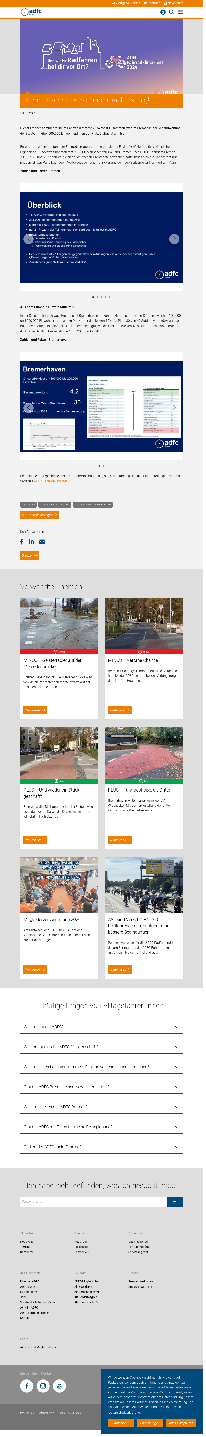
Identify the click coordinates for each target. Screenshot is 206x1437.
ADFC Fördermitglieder (34, 1312)
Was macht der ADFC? (44, 1026)
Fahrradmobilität (139, 1247)
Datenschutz (46, 1413)
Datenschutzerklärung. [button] (125, 1412)
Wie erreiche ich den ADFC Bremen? (55, 1106)
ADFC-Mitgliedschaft (87, 1281)
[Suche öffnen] (171, 12)
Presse (133, 1273)
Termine (25, 1247)
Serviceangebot (138, 1252)
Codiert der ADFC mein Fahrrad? (52, 1146)
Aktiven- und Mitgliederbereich (39, 1347)
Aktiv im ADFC (29, 1307)
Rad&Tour (80, 1241)
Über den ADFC (29, 1281)
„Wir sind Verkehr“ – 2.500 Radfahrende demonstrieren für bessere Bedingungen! (138, 926)
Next (174, 239)
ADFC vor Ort (28, 1286)
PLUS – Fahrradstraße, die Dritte (139, 790)
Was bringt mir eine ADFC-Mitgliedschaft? (61, 1046)
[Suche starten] (175, 1202)
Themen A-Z (81, 1252)
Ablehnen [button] (121, 1423)
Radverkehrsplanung (55, 504)
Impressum (27, 1413)
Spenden (152, 3)
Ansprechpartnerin (140, 1286)
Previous (28, 239)
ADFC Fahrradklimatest (50, 481)
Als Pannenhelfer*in (86, 1302)
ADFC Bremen (30, 1273)
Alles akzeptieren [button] (181, 1423)
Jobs (23, 1297)
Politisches (81, 1247)
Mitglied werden (126, 3)
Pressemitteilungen (140, 1281)
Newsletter (173, 3)
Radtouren (27, 1252)
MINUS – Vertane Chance (133, 660)
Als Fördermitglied (85, 1297)
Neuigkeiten (27, 1241)
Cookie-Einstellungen (70, 1413)
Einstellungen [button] (150, 1423)
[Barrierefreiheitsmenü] (163, 12)
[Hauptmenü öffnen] (180, 12)
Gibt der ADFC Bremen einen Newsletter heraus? (66, 1086)
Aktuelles (26, 1233)
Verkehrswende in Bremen (93, 504)
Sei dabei (80, 1273)
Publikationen (29, 1292)
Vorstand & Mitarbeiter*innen (38, 1302)
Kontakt (25, 1318)
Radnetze (28, 504)
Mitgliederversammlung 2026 (52, 919)
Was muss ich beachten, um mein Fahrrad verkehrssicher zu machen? (86, 1066)
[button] (24, 542)
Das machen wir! (138, 1241)
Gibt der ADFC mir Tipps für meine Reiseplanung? (68, 1126)
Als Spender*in (83, 1286)
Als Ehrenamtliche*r (86, 1292)
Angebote (135, 1233)
